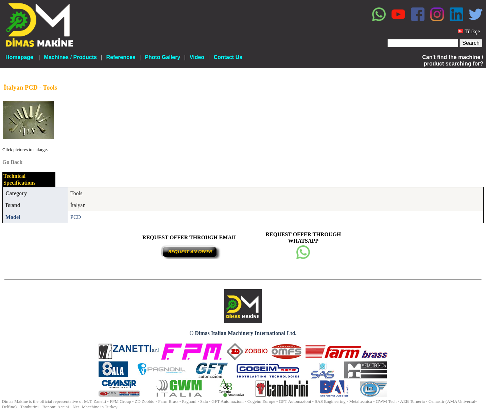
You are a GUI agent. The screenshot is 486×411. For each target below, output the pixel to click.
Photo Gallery (162, 57)
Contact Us (228, 57)
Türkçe (472, 31)
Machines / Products (70, 57)
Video (197, 57)
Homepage (19, 57)
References (120, 57)
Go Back (12, 162)
